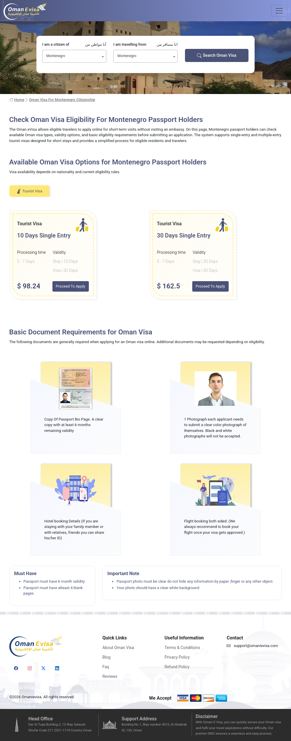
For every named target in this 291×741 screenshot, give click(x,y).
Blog (106, 657)
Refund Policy (177, 666)
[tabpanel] (145, 254)
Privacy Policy (177, 657)
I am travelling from (145, 44)
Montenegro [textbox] (55, 56)
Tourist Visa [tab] (29, 191)
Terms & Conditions (182, 647)
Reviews (109, 676)
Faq (105, 666)
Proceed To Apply (70, 286)
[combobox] (74, 56)
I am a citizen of (74, 44)
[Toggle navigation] (279, 11)
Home (16, 100)
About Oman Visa (118, 647)
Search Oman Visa (216, 55)
